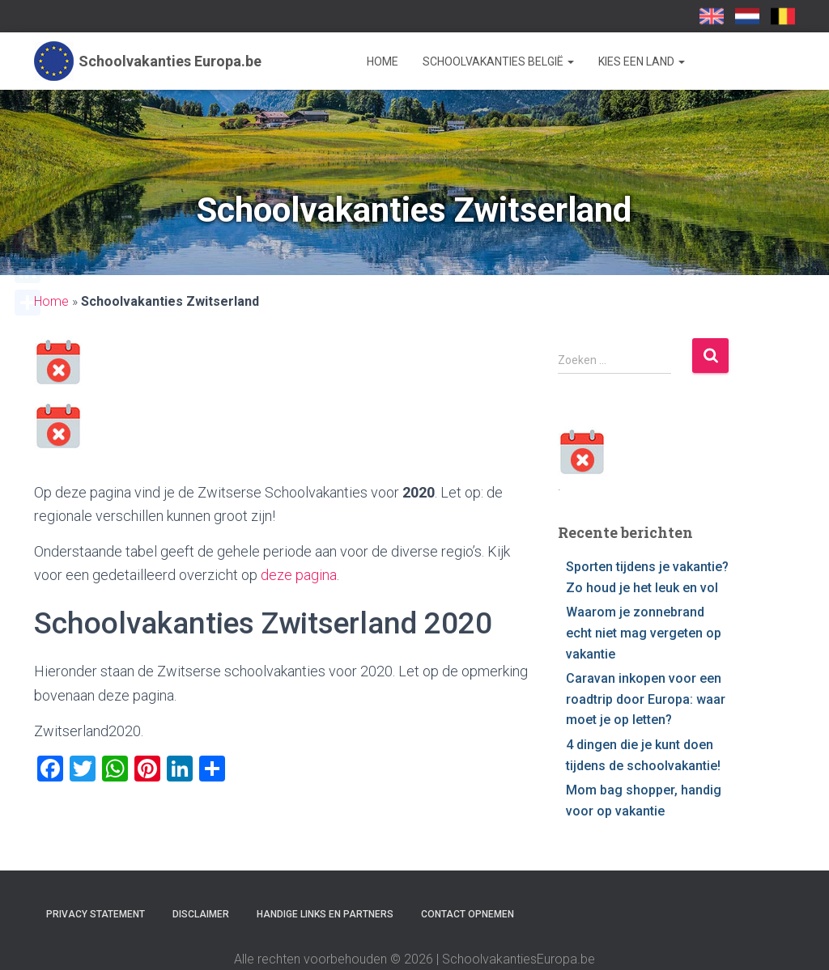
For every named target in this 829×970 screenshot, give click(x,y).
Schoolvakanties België (498, 61)
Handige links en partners (325, 914)
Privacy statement (95, 914)
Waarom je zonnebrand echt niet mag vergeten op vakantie (643, 632)
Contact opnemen (467, 914)
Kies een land (641, 61)
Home (382, 61)
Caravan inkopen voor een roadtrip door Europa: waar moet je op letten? (645, 699)
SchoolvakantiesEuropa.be (783, 16)
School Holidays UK (711, 16)
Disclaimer (200, 914)
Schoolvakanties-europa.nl (747, 16)
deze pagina (299, 574)
